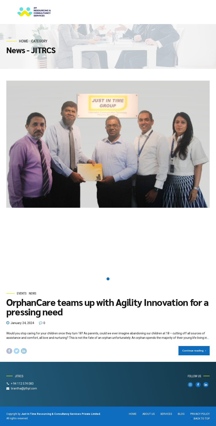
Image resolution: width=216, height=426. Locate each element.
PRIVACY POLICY (200, 413)
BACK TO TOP (202, 418)
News (32, 293)
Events (22, 293)
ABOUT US (148, 413)
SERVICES (166, 413)
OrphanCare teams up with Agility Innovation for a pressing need (107, 307)
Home (23, 41)
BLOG (181, 413)
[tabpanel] (108, 144)
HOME (132, 413)
